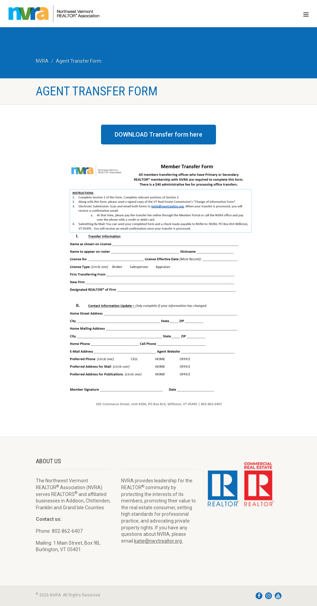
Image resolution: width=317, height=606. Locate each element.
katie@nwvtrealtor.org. (158, 541)
